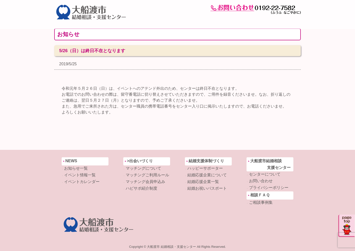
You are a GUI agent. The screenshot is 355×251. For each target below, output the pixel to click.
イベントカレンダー (82, 182)
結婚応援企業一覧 (203, 182)
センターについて (265, 174)
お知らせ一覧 (76, 168)
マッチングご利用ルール (147, 175)
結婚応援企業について (207, 175)
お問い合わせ (261, 181)
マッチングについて (143, 168)
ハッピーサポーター (205, 168)
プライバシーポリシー (268, 187)
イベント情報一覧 (80, 175)
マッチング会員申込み (145, 182)
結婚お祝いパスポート (207, 188)
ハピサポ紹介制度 (141, 188)
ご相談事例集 (261, 202)
